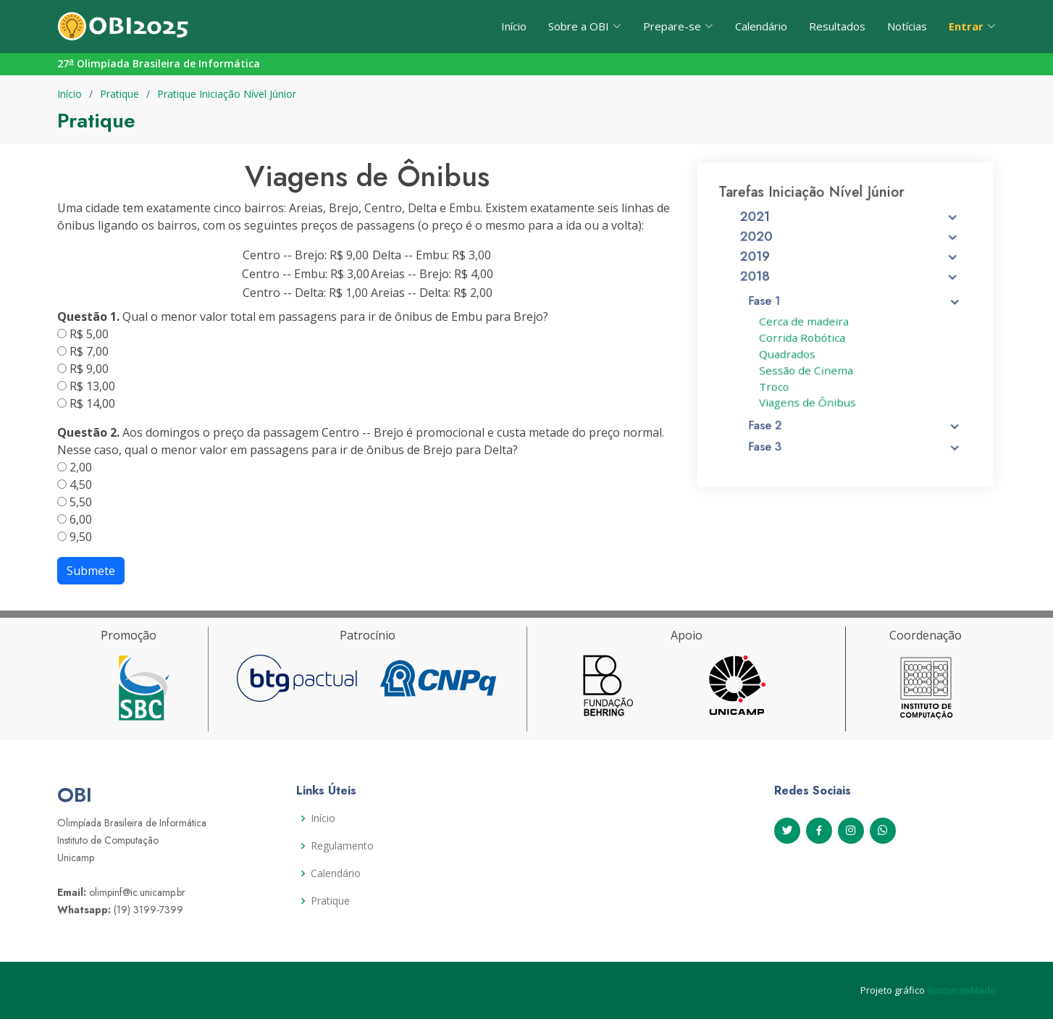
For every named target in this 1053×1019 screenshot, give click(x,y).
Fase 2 (855, 421)
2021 (850, 226)
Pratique (119, 94)
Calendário (761, 26)
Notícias (907, 26)
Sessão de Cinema (808, 370)
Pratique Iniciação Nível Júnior (226, 94)
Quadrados (791, 354)
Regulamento (342, 846)
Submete (91, 571)
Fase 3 (855, 441)
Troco (778, 385)
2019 (850, 264)
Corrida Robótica (805, 339)
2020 (850, 245)
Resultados (837, 26)
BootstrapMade (961, 990)
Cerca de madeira (806, 324)
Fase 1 (855, 305)
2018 (850, 283)
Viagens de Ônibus (810, 400)
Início (513, 26)
